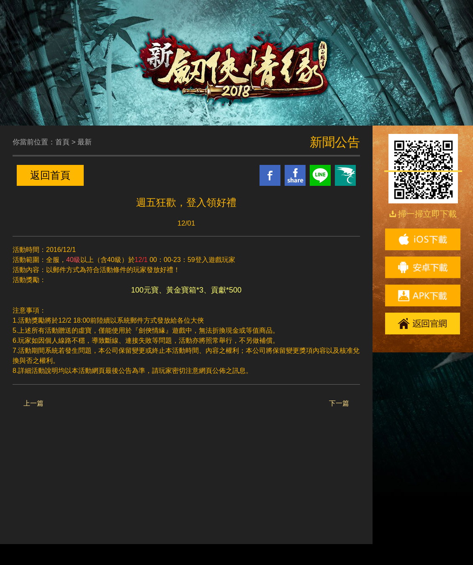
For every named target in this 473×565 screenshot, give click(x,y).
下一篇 (339, 403)
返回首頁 (50, 175)
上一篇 (33, 403)
